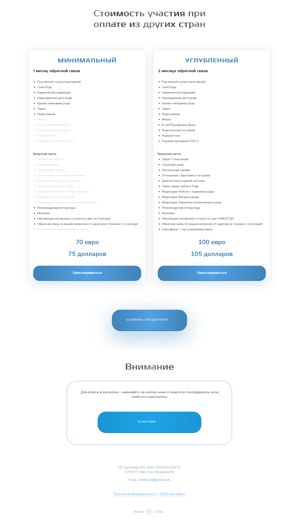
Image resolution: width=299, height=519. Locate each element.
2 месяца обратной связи (183, 71)
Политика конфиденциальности (135, 494)
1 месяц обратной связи (56, 71)
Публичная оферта (173, 494)
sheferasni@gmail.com (154, 480)
